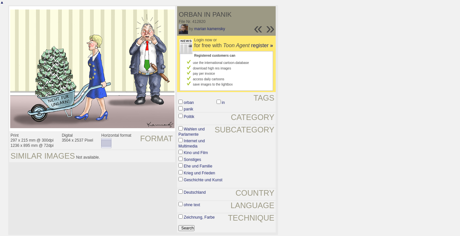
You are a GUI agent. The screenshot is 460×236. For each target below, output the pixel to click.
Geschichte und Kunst (203, 180)
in (223, 102)
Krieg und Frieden (199, 173)
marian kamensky (209, 29)
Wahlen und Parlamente (191, 132)
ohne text (192, 205)
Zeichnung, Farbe (199, 217)
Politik (189, 116)
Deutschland (195, 192)
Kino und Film (196, 152)
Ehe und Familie (198, 166)
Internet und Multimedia (191, 143)
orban (189, 102)
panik (188, 109)
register (262, 45)
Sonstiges (192, 159)
